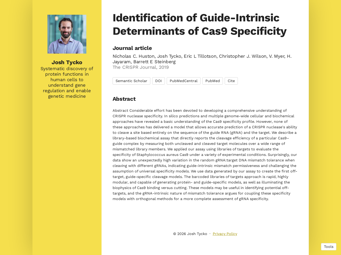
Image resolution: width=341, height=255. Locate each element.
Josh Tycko (67, 62)
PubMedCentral (184, 81)
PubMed (212, 81)
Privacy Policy (225, 234)
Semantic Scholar (131, 81)
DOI (158, 81)
